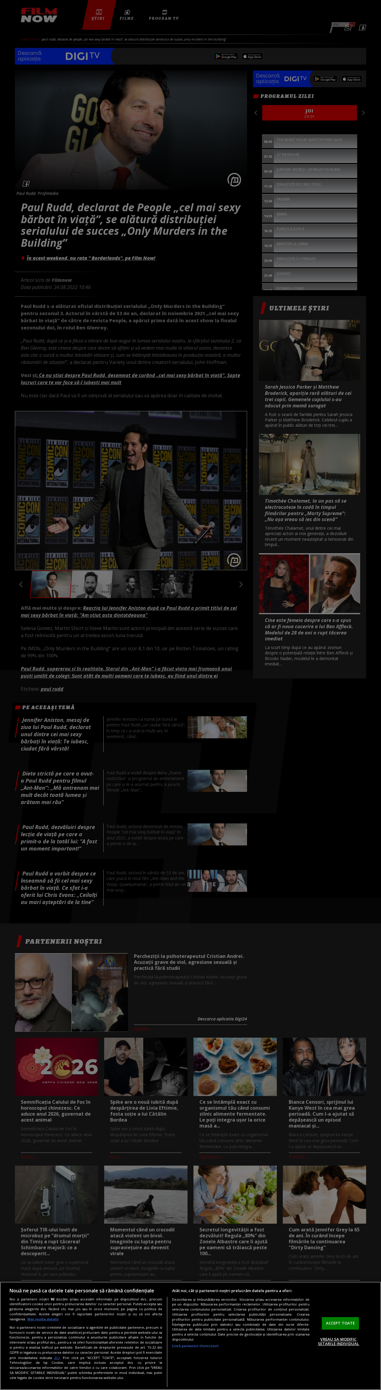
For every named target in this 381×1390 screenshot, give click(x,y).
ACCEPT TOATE (340, 1323)
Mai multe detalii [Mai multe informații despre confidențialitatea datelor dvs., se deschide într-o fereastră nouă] (43, 1319)
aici (57, 1357)
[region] (190, 1336)
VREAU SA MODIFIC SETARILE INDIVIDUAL (338, 1341)
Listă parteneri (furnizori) (195, 1346)
